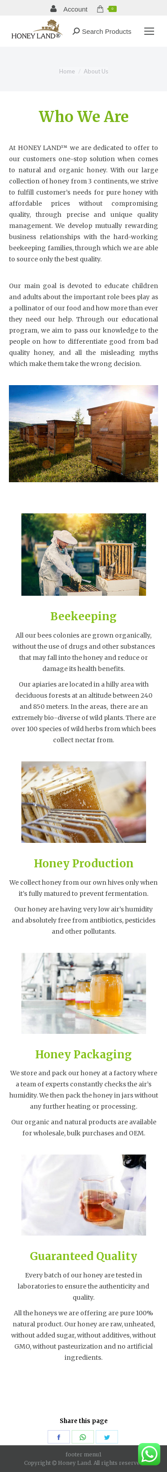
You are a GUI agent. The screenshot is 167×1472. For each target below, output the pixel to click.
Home (67, 71)
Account (69, 9)
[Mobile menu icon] (149, 31)
